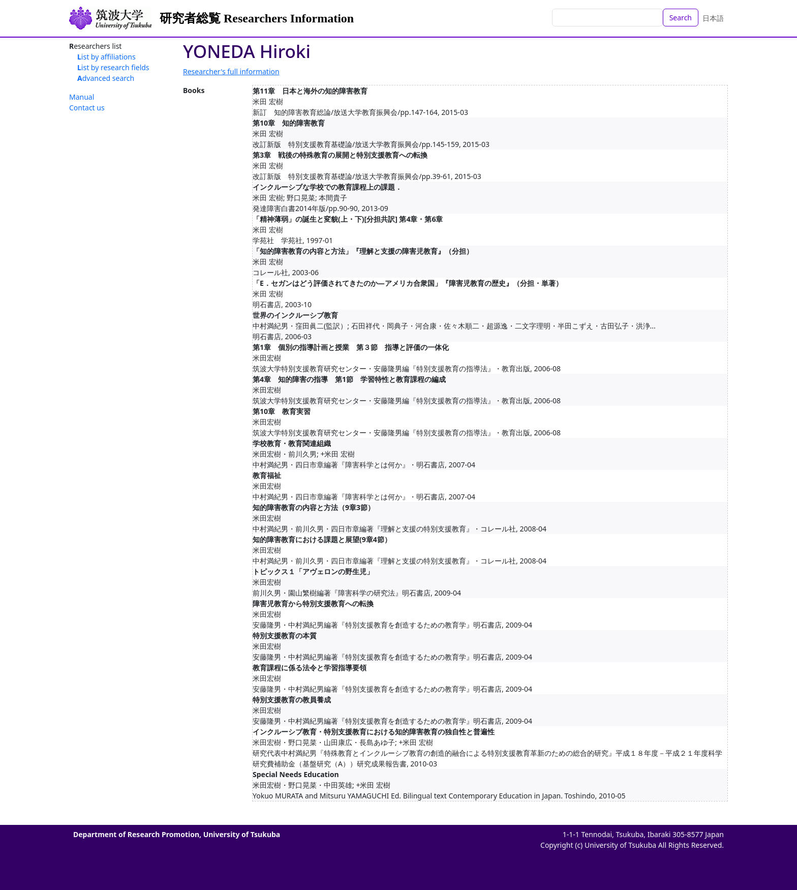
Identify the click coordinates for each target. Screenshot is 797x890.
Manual (81, 97)
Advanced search (105, 78)
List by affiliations (106, 57)
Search (680, 17)
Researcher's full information (231, 71)
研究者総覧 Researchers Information (257, 18)
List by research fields (113, 67)
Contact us (87, 107)
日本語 (713, 18)
